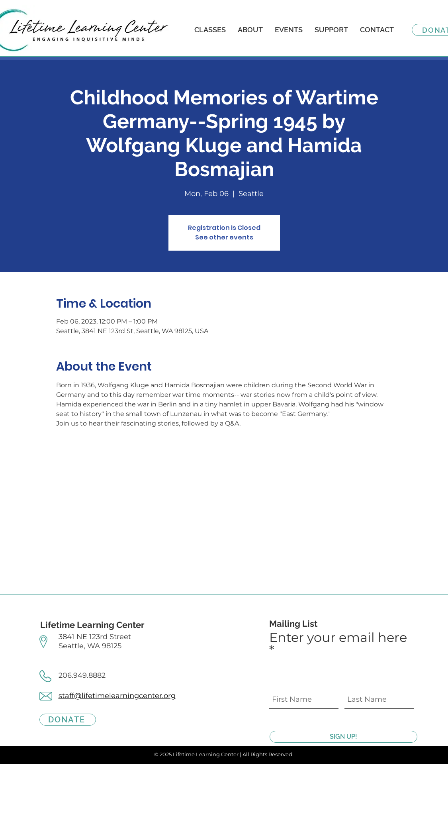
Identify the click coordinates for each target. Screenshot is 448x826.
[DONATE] (67, 720)
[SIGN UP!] (343, 737)
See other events (224, 237)
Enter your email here (338, 638)
